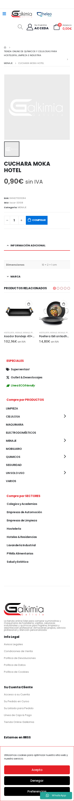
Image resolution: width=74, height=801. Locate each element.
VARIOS (11, 481)
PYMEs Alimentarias (20, 553)
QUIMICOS (13, 457)
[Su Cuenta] (37, 27)
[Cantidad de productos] (14, 220)
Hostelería (9, 332)
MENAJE (22, 207)
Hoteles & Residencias (22, 537)
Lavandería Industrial (21, 545)
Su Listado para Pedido (19, 708)
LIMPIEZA (12, 408)
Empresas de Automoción (24, 512)
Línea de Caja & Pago (18, 715)
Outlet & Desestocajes (24, 377)
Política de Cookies (16, 672)
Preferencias (37, 791)
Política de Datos (15, 665)
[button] (54, 288)
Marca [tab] (15, 276)
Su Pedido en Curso (16, 701)
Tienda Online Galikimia (19, 722)
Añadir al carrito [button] (28, 303)
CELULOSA (13, 417)
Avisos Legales (13, 644)
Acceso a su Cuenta (17, 694)
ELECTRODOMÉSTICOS (21, 433)
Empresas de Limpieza (22, 520)
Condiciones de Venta (18, 651)
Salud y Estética (17, 562)
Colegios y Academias (22, 504)
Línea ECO (20, 385)
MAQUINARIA (14, 425)
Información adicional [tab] (28, 245)
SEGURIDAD (14, 465)
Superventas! (17, 369)
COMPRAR (39, 220)
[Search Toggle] (20, 27)
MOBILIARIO (14, 449)
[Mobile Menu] (4, 13)
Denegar (37, 781)
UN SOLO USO (15, 473)
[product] (19, 312)
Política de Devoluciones (20, 658)
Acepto (37, 770)
